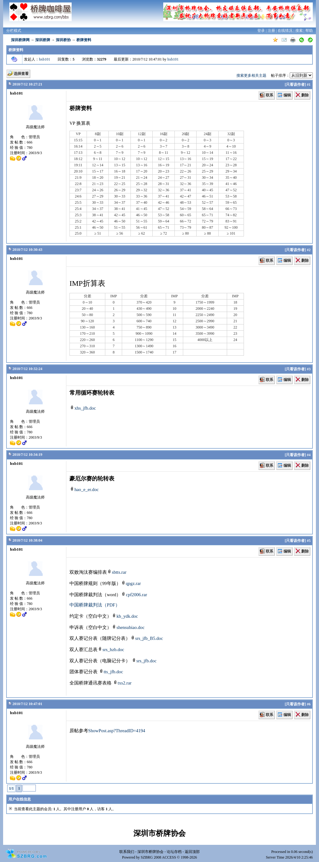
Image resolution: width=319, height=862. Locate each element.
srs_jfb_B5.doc (146, 638)
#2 (309, 250)
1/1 (11, 788)
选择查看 (21, 73)
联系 (269, 95)
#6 (309, 704)
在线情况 (285, 30)
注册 (271, 30)
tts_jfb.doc (111, 671)
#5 (309, 540)
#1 (309, 84)
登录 (261, 30)
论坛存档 (174, 852)
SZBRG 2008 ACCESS (158, 857)
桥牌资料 (83, 40)
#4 (309, 455)
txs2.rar (122, 682)
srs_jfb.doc (144, 660)
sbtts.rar (116, 572)
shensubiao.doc (128, 627)
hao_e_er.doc (84, 489)
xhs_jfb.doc (82, 408)
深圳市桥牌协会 (150, 852)
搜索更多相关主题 (251, 75)
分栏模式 (13, 30)
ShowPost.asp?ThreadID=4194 (116, 730)
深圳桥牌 (42, 40)
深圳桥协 (63, 40)
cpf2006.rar (134, 594)
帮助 (309, 30)
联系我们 (126, 852)
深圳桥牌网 (20, 40)
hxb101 (44, 59)
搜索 (299, 30)
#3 (309, 369)
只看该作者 (295, 84)
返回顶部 (192, 852)
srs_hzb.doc (111, 649)
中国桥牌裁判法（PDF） (94, 604)
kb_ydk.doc (125, 616)
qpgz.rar (131, 583)
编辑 (287, 95)
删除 (305, 95)
